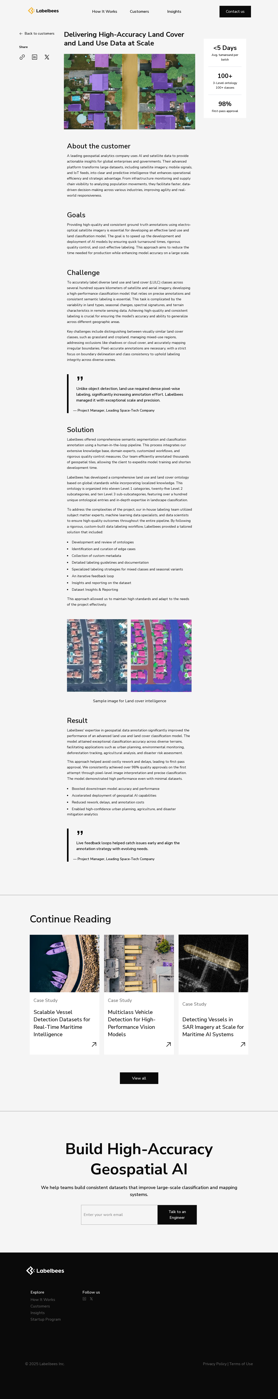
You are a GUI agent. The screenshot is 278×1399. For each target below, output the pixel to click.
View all (139, 1078)
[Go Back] (36, 33)
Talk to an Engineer (177, 1214)
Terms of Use (241, 1363)
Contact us (235, 11)
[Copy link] (22, 57)
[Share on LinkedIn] (34, 57)
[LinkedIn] (84, 1299)
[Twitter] (91, 1299)
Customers (139, 11)
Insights (174, 11)
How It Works (104, 11)
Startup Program (46, 1319)
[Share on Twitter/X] (47, 57)
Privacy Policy (215, 1363)
